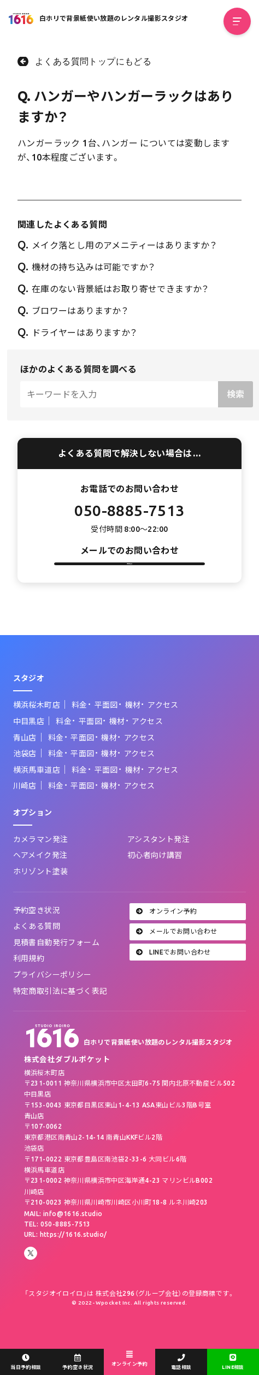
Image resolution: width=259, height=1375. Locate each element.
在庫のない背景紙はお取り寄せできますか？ (113, 289)
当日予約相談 (26, 1362)
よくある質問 (36, 950)
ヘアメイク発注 (40, 879)
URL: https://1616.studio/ (65, 1259)
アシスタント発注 (158, 863)
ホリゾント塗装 (40, 895)
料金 (79, 729)
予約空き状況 (36, 934)
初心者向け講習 (155, 879)
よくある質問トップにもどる (93, 61)
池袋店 (25, 777)
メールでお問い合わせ (176, 955)
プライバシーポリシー (52, 998)
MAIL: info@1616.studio (63, 1237)
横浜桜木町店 (36, 729)
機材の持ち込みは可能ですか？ (86, 267)
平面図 (106, 729)
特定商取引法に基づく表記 (60, 1015)
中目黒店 (29, 745)
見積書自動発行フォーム (56, 966)
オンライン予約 (166, 935)
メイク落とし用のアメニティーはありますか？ (117, 245)
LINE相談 (233, 1362)
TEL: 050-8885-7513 (57, 1248)
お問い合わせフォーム (129, 576)
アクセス (163, 729)
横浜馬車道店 (36, 794)
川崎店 (25, 810)
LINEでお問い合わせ (173, 976)
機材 (133, 729)
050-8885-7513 (129, 510)
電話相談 (181, 1362)
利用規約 (29, 983)
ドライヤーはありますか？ (77, 332)
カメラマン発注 (40, 863)
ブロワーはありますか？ (72, 311)
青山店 (25, 761)
